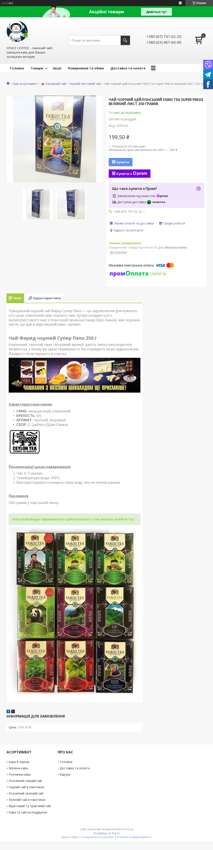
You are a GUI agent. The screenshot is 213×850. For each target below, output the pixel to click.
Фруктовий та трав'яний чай (30, 806)
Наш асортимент (25, 84)
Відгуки (65, 774)
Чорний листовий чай (85, 84)
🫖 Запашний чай (53, 84)
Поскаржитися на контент (97, 837)
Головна (17, 68)
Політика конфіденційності (134, 837)
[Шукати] (125, 40)
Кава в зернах (19, 762)
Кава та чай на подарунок (28, 812)
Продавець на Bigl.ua (106, 833)
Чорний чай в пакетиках (26, 787)
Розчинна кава (19, 774)
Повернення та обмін (86, 68)
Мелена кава (18, 768)
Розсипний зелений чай (26, 793)
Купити (122, 162)
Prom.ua (128, 829)
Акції (57, 68)
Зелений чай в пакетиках (27, 800)
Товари (37, 68)
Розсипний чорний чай (25, 781)
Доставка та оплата (127, 68)
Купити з (131, 173)
